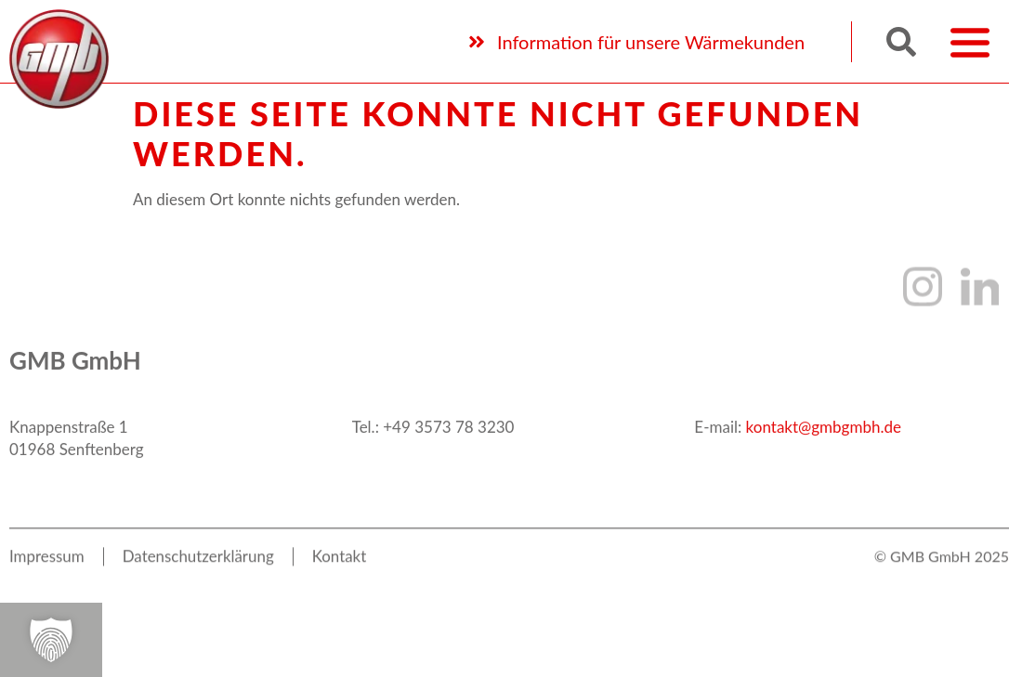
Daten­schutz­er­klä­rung (199, 568)
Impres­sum (47, 568)
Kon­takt (340, 568)
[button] (901, 39)
